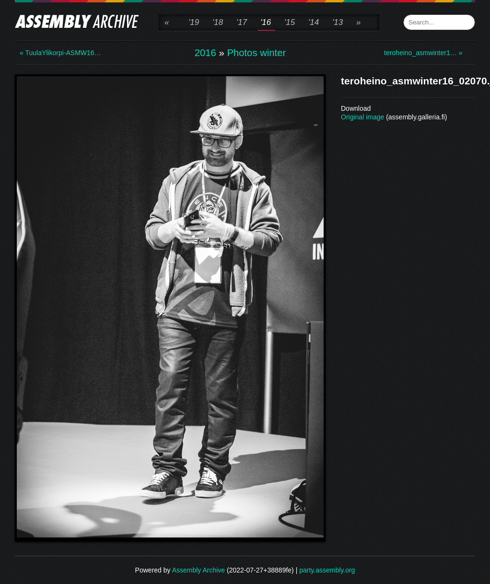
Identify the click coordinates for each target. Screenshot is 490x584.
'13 (337, 22)
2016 (205, 52)
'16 (265, 22)
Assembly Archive (198, 570)
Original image (362, 117)
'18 (217, 22)
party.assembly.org (327, 570)
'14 (313, 22)
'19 (193, 22)
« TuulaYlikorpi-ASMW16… (58, 53)
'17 (241, 22)
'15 (289, 22)
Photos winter (256, 52)
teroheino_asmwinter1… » (422, 53)
